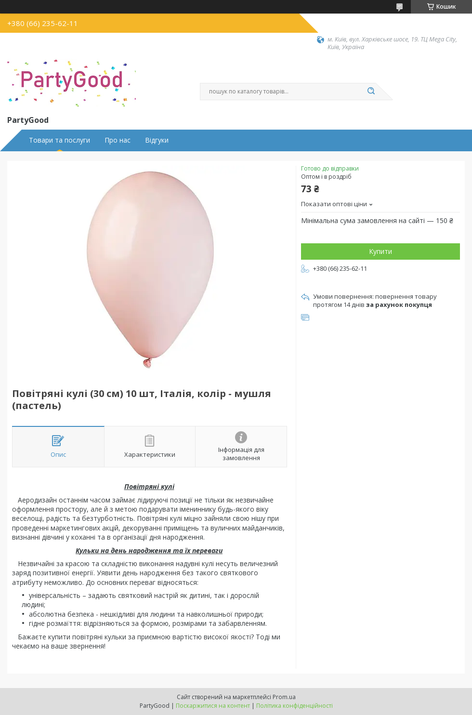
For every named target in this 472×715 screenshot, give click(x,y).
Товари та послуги (59, 140)
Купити (380, 251)
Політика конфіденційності (294, 706)
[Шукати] (370, 91)
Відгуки (157, 140)
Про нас (118, 140)
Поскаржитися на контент (213, 706)
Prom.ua (284, 697)
